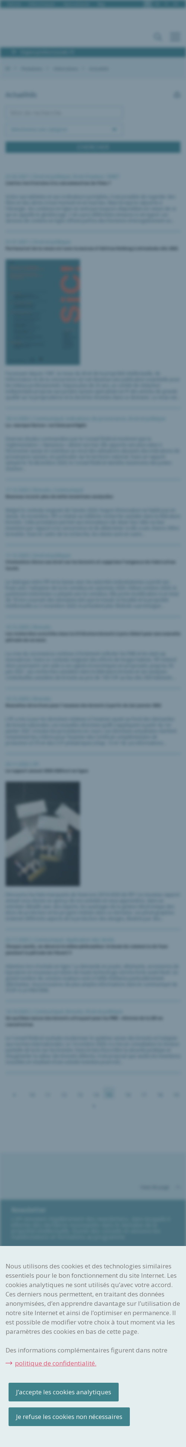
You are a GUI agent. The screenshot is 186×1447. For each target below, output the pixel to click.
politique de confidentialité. (55, 1363)
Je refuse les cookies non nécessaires (69, 1416)
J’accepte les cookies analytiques (63, 1392)
